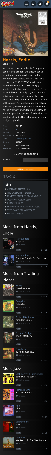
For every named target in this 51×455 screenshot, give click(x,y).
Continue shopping (25, 153)
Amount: (6, 159)
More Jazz (12, 368)
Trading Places (23, 138)
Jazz (18, 129)
